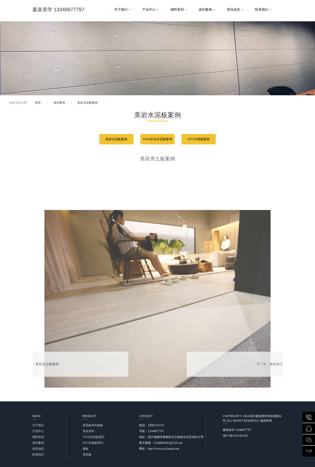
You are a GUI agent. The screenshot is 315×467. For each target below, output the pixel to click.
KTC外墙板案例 (199, 139)
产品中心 (150, 9)
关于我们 (122, 9)
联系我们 (263, 9)
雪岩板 (87, 454)
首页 (34, 102)
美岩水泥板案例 (84, 102)
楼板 (85, 448)
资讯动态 (235, 9)
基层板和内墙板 (93, 425)
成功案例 (207, 9)
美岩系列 (88, 431)
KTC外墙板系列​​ (93, 442)
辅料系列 (178, 9)
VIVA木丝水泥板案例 (157, 139)
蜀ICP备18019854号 (235, 435)
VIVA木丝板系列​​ (93, 437)
